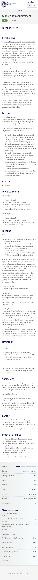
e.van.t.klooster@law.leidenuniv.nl (21, 429)
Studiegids (32, 2)
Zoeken (20, 10)
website (7, 185)
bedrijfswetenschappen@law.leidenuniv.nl (18, 457)
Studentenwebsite (12, 573)
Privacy (22, 573)
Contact (29, 573)
